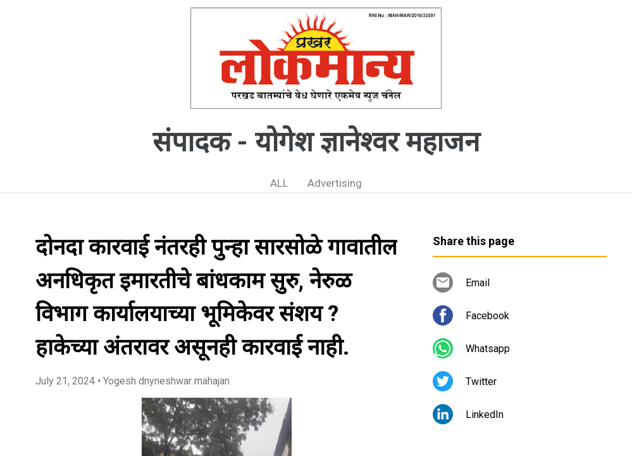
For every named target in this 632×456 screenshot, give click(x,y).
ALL (279, 183)
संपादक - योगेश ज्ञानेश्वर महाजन (316, 141)
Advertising (334, 183)
